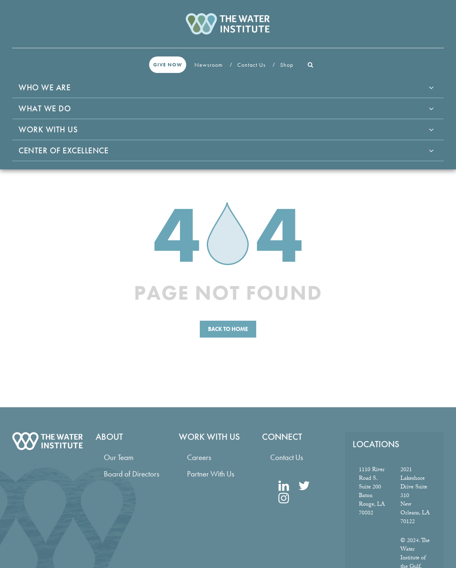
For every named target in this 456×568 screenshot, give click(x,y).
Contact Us (252, 64)
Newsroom (209, 64)
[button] (310, 65)
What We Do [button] (45, 108)
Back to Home (228, 329)
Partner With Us (210, 474)
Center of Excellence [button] (63, 150)
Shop (287, 64)
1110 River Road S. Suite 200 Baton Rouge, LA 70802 (372, 492)
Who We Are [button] (44, 87)
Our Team (118, 457)
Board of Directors (131, 474)
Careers (199, 457)
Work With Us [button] (48, 129)
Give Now (167, 64)
